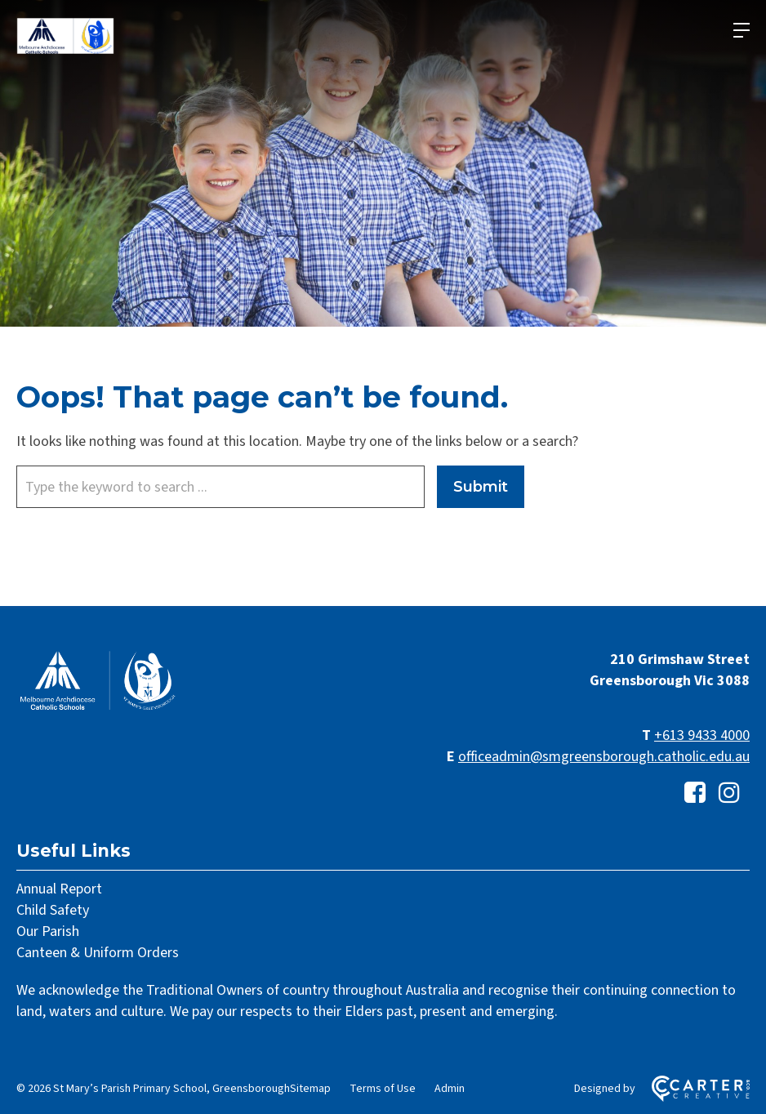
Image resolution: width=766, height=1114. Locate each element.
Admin (449, 1089)
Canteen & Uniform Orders (97, 952)
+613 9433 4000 (702, 735)
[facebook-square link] (695, 793)
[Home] (98, 708)
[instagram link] (729, 793)
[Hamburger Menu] (741, 30)
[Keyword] (220, 487)
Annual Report (59, 889)
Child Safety (52, 910)
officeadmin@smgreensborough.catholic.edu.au (604, 756)
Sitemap (310, 1089)
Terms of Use (383, 1089)
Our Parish (47, 931)
